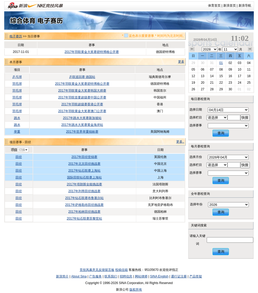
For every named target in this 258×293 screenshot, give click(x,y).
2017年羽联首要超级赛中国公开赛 (82, 97)
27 (202, 89)
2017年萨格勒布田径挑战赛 (84, 205)
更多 (181, 61)
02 (230, 63)
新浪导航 (245, 5)
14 (212, 76)
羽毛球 (17, 84)
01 (221, 63)
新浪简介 (62, 276)
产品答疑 (195, 276)
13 (202, 76)
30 (202, 63)
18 (248, 76)
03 (239, 63)
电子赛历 (15, 36)
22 (221, 83)
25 (248, 83)
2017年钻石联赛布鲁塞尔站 (84, 198)
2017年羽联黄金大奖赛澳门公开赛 (82, 111)
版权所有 (135, 289)
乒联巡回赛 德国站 (82, 77)
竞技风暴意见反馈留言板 (97, 270)
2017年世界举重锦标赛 (82, 131)
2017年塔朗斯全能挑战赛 (84, 184)
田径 (19, 157)
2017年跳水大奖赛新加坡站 (82, 118)
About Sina (79, 276)
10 (239, 69)
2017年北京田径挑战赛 (84, 164)
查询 (220, 133)
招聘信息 (126, 276)
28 (212, 89)
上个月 (192, 49)
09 (230, 69)
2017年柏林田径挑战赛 (84, 211)
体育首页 (214, 5)
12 (193, 76)
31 (212, 63)
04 (248, 63)
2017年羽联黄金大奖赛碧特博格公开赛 (92, 52)
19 (193, 83)
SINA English (159, 276)
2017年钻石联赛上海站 (84, 170)
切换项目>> (19, 150)
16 (230, 76)
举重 (17, 131)
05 (193, 69)
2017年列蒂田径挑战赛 (84, 191)
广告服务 (95, 276)
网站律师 (141, 276)
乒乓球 (17, 77)
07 (212, 69)
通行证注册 (179, 276)
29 (193, 63)
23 (230, 83)
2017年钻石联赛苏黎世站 (84, 218)
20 (202, 83)
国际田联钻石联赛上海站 (84, 177)
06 (202, 69)
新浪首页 (229, 5)
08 (221, 69)
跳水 (17, 118)
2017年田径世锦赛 (85, 157)
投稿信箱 (121, 270)
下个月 (250, 49)
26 (193, 89)
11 (248, 69)
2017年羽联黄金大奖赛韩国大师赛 (82, 90)
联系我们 (110, 276)
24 (239, 83)
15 (221, 76)
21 (212, 83)
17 (239, 76)
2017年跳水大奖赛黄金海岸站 (82, 125)
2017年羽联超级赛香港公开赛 (82, 104)
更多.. (180, 141)
